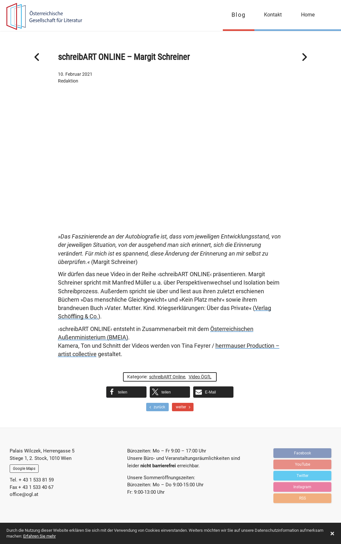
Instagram (302, 486)
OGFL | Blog (42, 17)
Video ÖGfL (200, 376)
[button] (126, 392)
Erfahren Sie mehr (39, 536)
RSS (302, 497)
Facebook (302, 452)
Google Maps (24, 468)
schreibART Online (167, 376)
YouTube (302, 463)
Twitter (302, 474)
